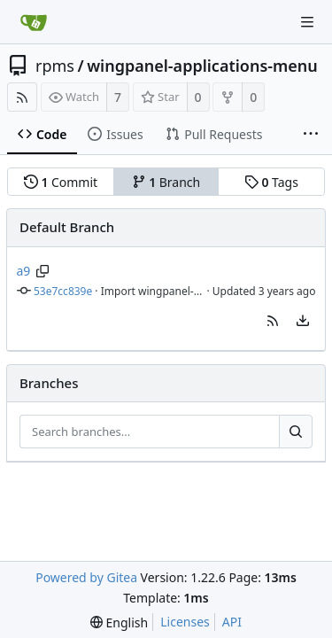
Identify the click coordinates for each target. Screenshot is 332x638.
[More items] (311, 134)
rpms (54, 65)
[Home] (33, 22)
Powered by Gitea (86, 577)
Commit (60, 182)
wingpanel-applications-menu (202, 65)
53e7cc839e (63, 291)
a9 (24, 270)
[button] (272, 320)
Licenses (185, 621)
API (232, 621)
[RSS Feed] (22, 97)
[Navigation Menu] (307, 22)
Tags (271, 182)
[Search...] (296, 431)
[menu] (303, 320)
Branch (166, 182)
